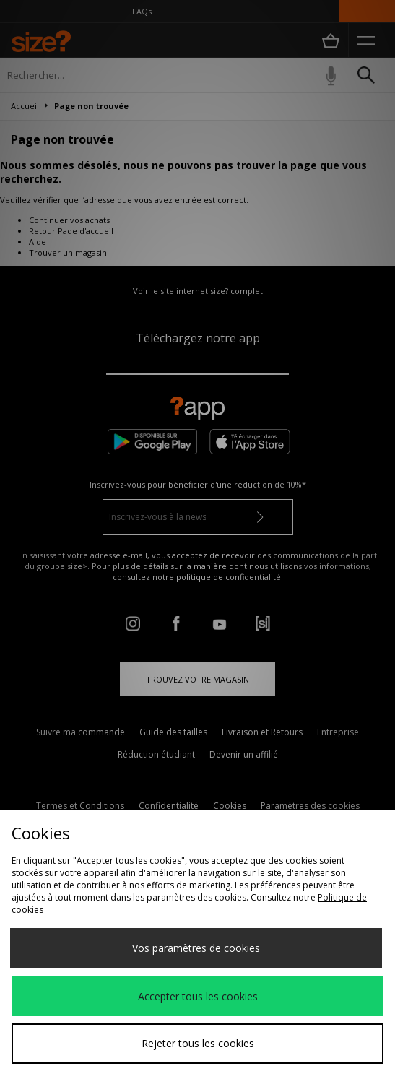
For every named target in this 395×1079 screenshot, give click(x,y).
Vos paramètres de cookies (196, 948)
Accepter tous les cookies (198, 996)
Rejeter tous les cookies (198, 1043)
